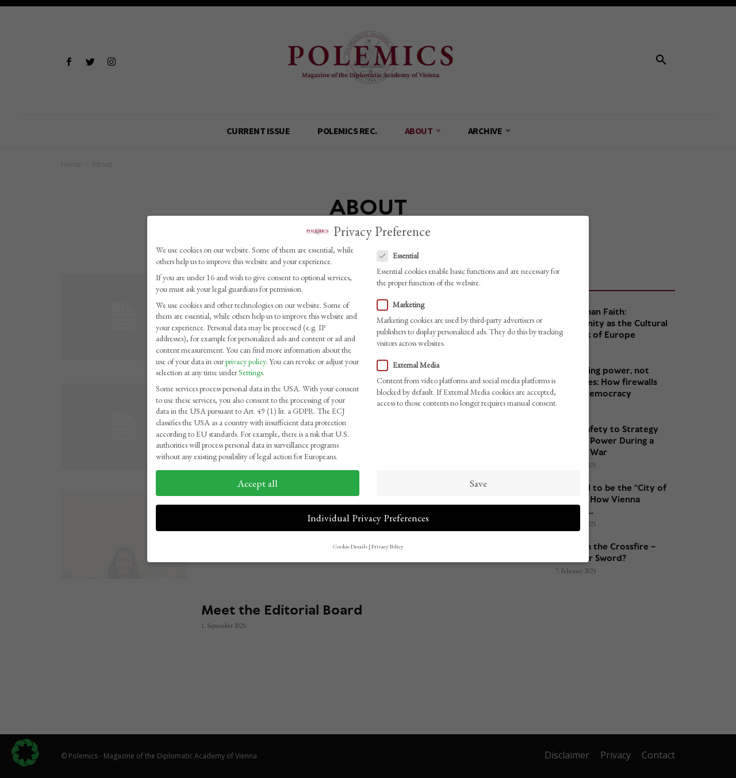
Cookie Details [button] (350, 543)
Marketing (404, 301)
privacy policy (245, 357)
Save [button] (478, 479)
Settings (251, 369)
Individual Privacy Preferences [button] (368, 514)
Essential (401, 252)
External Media (412, 361)
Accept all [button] (257, 479)
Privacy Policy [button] (387, 543)
